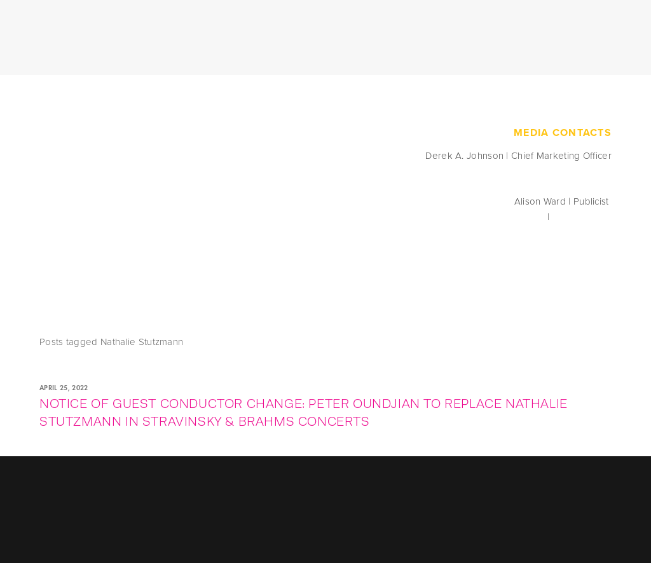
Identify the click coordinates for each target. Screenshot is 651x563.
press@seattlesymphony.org (483, 216)
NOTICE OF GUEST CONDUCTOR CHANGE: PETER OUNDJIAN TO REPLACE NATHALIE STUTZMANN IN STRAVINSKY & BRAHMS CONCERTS (303, 413)
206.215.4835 (582, 216)
